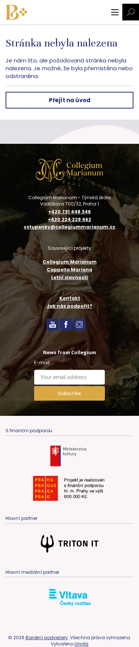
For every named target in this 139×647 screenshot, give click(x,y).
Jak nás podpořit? (69, 306)
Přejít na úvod (69, 100)
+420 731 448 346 (69, 212)
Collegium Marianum (70, 262)
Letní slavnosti (69, 277)
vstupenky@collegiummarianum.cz (69, 227)
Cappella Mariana (69, 269)
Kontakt (69, 298)
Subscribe (69, 393)
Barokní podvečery (47, 637)
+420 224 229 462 (69, 220)
